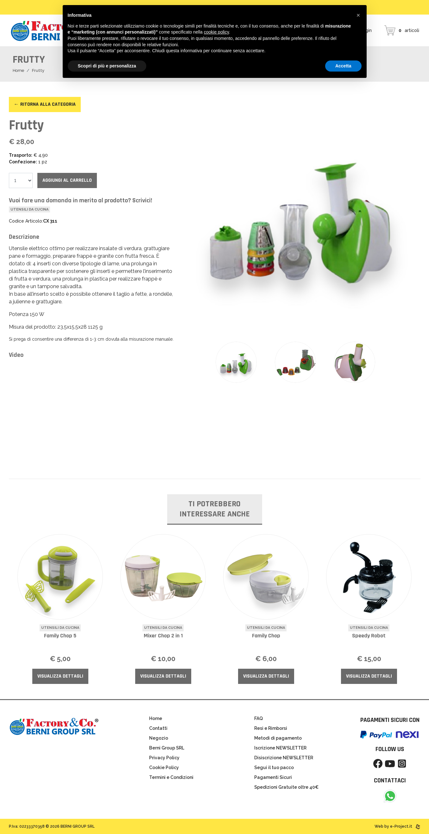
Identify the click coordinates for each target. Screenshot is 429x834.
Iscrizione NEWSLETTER (280, 747)
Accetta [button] (343, 65)
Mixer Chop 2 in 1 (163, 635)
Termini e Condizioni (171, 777)
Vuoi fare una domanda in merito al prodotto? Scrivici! (80, 200)
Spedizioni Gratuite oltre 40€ (286, 787)
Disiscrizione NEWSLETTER (283, 757)
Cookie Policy (164, 767)
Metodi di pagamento (278, 738)
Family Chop (266, 635)
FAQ (258, 718)
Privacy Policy (164, 757)
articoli (401, 30)
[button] (358, 15)
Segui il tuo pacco (274, 767)
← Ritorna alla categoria (45, 104)
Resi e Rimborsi (270, 728)
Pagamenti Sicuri (273, 777)
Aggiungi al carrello (67, 180)
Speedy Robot (369, 635)
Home (18, 70)
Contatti (158, 728)
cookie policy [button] (216, 32)
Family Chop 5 (60, 635)
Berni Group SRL (166, 747)
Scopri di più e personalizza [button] (107, 65)
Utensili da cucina (29, 209)
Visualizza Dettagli (60, 676)
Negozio (158, 738)
